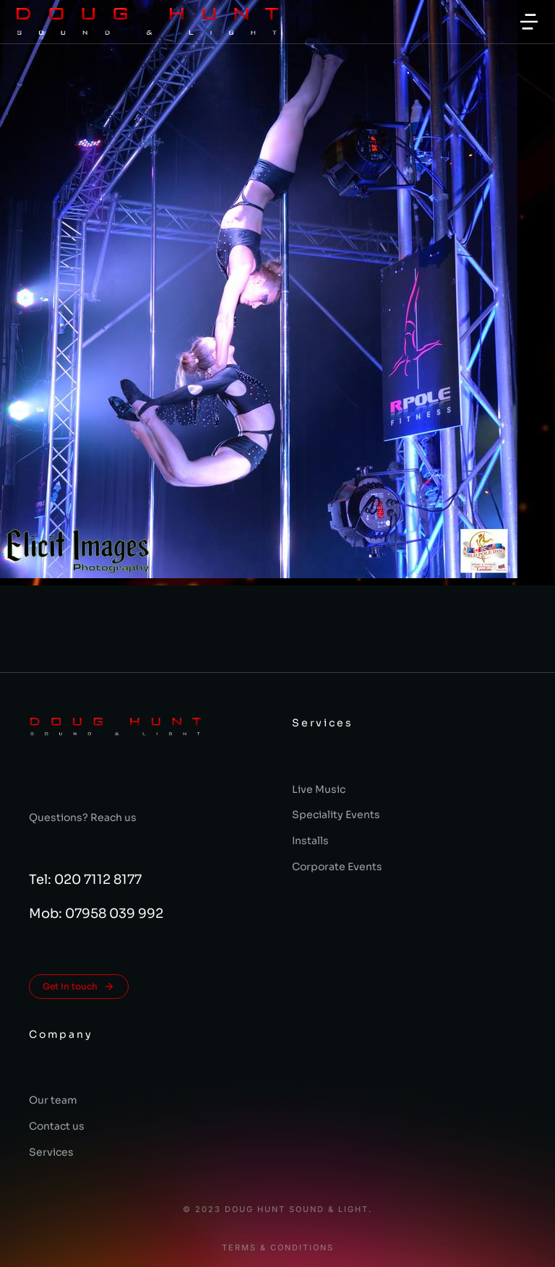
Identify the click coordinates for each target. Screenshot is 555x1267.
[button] (529, 21)
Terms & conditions (278, 1248)
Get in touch (79, 986)
